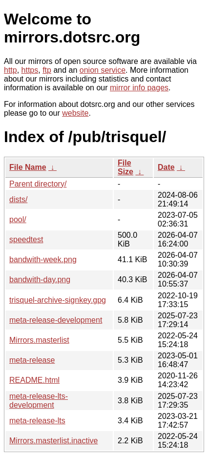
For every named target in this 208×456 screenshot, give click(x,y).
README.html (34, 380)
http (10, 70)
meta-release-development (55, 320)
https (30, 70)
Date (166, 167)
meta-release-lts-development (38, 400)
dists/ (18, 199)
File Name (27, 167)
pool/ (17, 219)
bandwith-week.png (43, 259)
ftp (46, 70)
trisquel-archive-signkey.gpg (57, 300)
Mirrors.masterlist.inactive (53, 440)
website (75, 113)
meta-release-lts (37, 420)
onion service (102, 70)
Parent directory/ (37, 184)
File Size (125, 167)
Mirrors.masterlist (39, 340)
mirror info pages (139, 87)
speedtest (26, 239)
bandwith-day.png (39, 279)
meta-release (32, 360)
